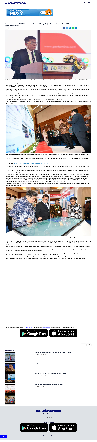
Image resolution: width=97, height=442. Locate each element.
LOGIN (89, 2)
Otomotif (34, 18)
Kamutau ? (62, 18)
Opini (72, 18)
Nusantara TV (17, 341)
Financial (8, 341)
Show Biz (47, 18)
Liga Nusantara (27, 18)
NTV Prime (12, 341)
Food (57, 18)
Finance (12, 18)
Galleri (68, 18)
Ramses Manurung (13, 83)
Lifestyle (53, 18)
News (7, 18)
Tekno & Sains (40, 18)
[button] (64, 28)
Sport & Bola (18, 18)
